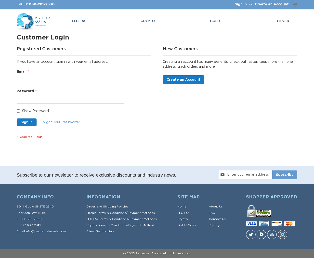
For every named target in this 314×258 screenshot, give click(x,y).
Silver (192, 225)
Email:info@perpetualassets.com (41, 231)
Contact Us (217, 219)
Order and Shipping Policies (107, 206)
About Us (216, 206)
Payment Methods (141, 212)
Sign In (241, 4)
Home (181, 206)
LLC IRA (183, 212)
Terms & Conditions (111, 212)
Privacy (214, 225)
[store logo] (33, 22)
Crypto (182, 219)
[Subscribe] (284, 174)
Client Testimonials (100, 231)
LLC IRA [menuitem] (78, 21)
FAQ (212, 212)
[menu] (181, 21)
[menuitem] (216, 21)
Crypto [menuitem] (148, 21)
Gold (181, 225)
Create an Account (272, 4)
